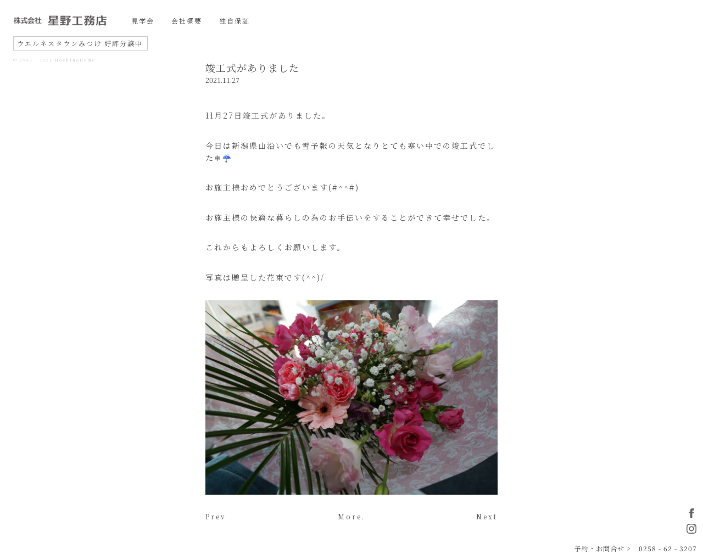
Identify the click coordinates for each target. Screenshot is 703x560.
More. (351, 516)
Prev (215, 516)
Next (487, 516)
